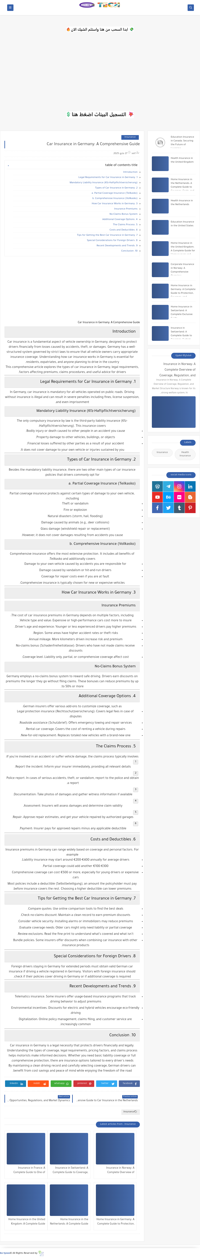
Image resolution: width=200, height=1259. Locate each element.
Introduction (130, 172)
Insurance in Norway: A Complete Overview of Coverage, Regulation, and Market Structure (118, 1171)
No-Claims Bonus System (124, 214)
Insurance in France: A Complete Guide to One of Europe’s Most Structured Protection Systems (29, 1171)
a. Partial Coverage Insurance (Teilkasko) (115, 193)
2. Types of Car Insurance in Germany (116, 188)
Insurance (130, 137)
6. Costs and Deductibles (124, 230)
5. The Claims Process (125, 225)
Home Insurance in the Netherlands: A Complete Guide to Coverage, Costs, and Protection (69, 1222)
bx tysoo (5, 1253)
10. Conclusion (129, 251)
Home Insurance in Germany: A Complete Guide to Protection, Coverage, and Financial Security (115, 1222)
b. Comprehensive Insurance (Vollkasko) (115, 198)
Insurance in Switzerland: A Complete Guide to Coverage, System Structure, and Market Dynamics (70, 1171)
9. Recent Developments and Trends (117, 246)
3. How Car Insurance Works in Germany (115, 204)
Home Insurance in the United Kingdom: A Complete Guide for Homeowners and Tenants (26, 1222)
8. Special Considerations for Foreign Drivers (112, 240)
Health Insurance (185, 454)
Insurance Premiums (126, 209)
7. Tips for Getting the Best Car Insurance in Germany (107, 235)
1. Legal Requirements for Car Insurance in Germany (108, 177)
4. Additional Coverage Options (120, 219)
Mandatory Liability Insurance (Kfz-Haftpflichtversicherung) (104, 183)
